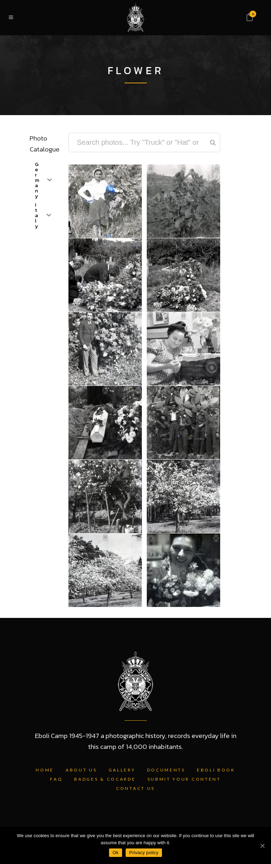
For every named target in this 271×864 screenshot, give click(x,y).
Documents (166, 770)
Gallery (122, 770)
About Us (81, 770)
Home (45, 770)
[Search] (213, 142)
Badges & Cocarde (105, 779)
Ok (116, 852)
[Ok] (262, 845)
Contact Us (135, 788)
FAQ (56, 779)
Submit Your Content (184, 779)
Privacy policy (143, 852)
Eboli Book (216, 770)
